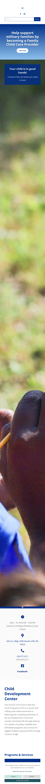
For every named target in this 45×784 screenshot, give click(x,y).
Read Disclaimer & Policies (22, 771)
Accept (13, 776)
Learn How (22, 50)
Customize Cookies (22, 780)
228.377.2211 (22, 656)
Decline (31, 776)
